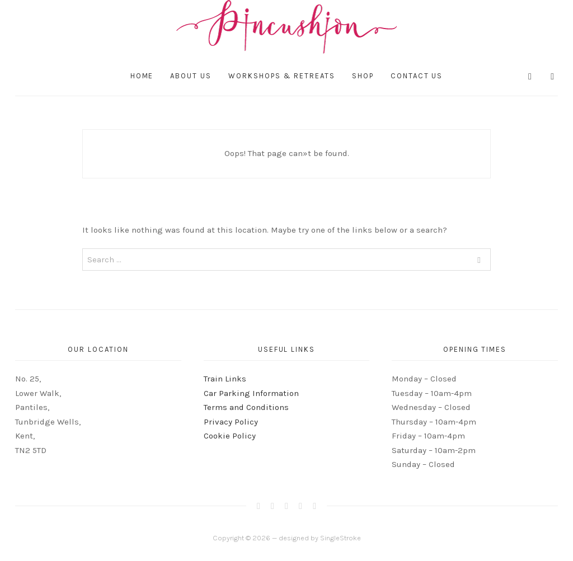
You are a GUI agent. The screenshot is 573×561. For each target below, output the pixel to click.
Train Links (225, 379)
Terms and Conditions (246, 407)
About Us (191, 76)
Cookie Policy (230, 436)
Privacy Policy (231, 422)
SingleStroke (340, 538)
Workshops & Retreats (281, 76)
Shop (363, 76)
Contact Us (417, 76)
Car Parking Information (251, 393)
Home (142, 76)
